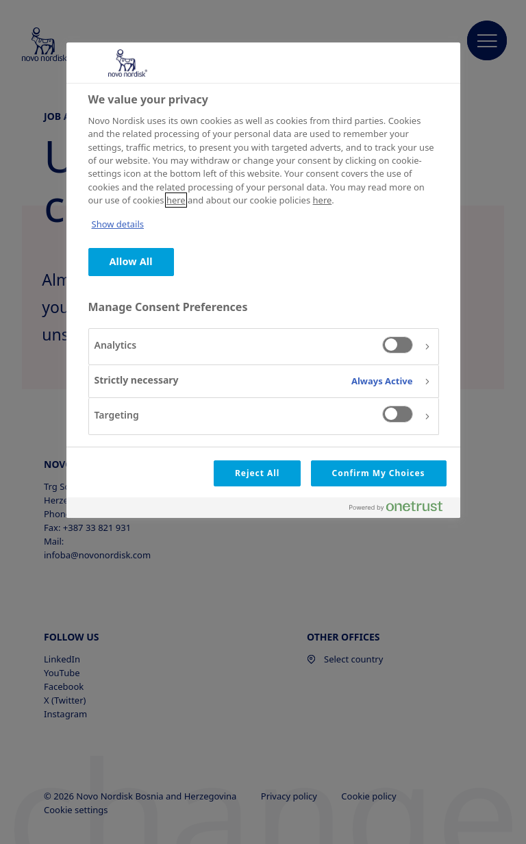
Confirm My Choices (378, 473)
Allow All (131, 261)
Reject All (257, 473)
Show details (118, 224)
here (176, 200)
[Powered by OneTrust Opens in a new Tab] (401, 509)
